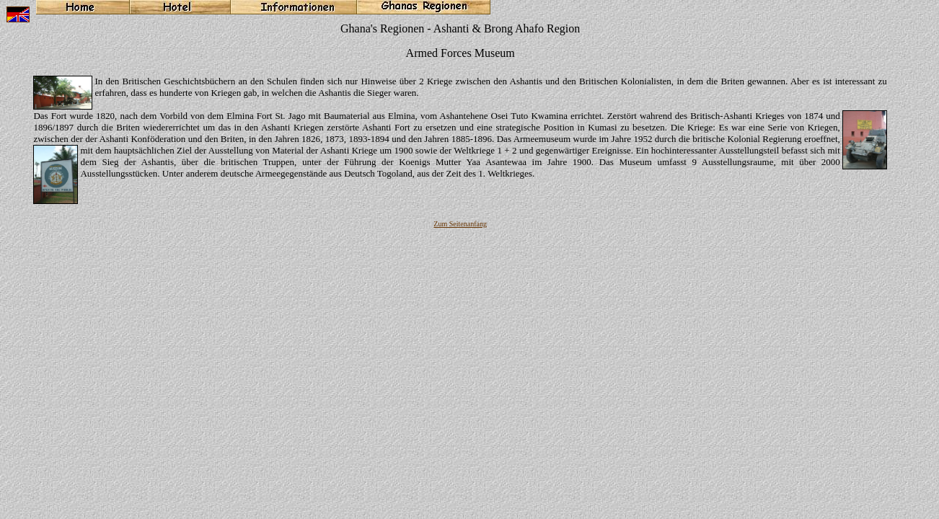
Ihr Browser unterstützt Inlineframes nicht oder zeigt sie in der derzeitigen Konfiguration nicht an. (469, 249)
